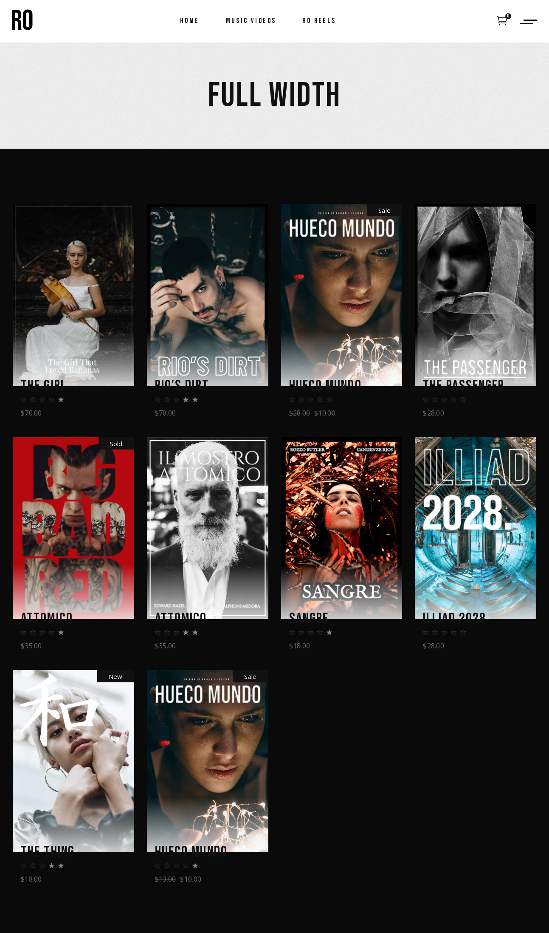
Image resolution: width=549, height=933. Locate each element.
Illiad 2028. (456, 619)
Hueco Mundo (325, 386)
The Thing (48, 852)
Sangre (309, 619)
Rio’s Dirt (182, 386)
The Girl (44, 386)
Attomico (47, 619)
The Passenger (463, 386)
